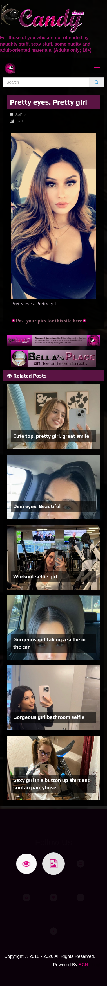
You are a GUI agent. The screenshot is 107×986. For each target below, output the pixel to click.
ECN (83, 964)
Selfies (18, 114)
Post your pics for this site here (46, 321)
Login (97, 964)
